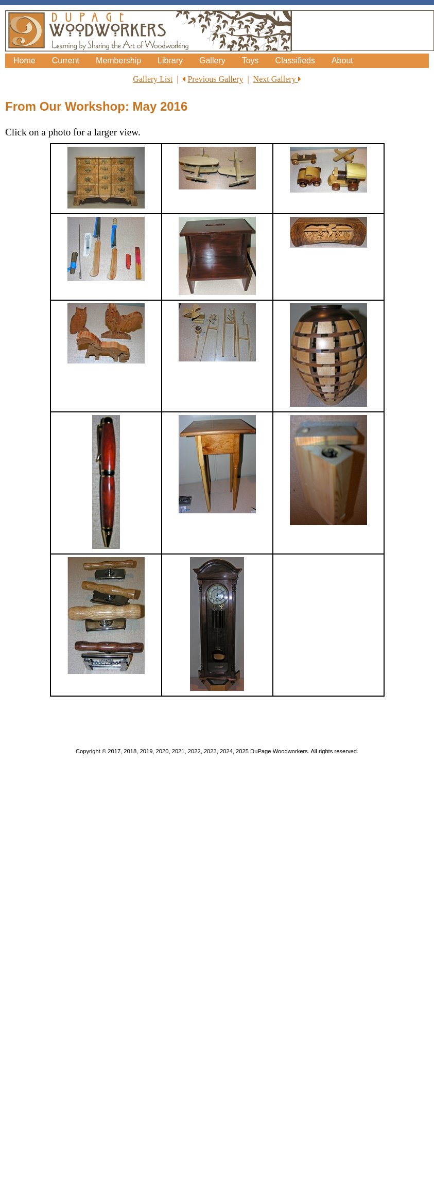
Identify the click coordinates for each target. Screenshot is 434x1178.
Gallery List (152, 79)
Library (170, 60)
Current (65, 60)
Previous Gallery (215, 79)
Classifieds (295, 60)
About (342, 60)
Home (24, 60)
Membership (118, 60)
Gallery (212, 60)
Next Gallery (277, 79)
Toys (250, 60)
